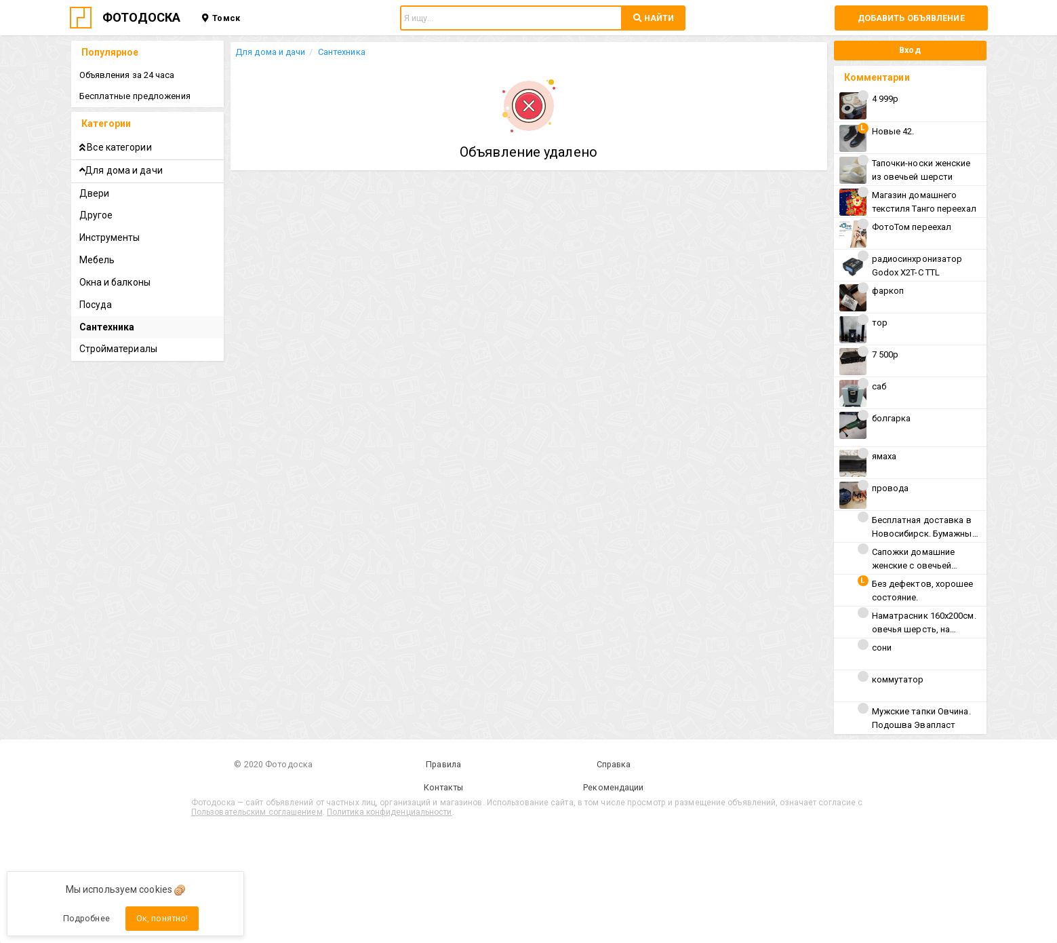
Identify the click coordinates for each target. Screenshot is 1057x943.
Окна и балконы (115, 282)
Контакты (444, 787)
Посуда (96, 304)
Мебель (97, 259)
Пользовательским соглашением (257, 812)
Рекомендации (613, 787)
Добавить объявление (911, 18)
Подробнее (86, 918)
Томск (220, 18)
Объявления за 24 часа (127, 75)
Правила (443, 764)
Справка (614, 764)
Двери (94, 193)
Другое (96, 215)
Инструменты (109, 237)
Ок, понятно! (162, 918)
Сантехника (341, 52)
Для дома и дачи (270, 52)
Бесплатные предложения (135, 96)
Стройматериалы (118, 348)
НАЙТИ (653, 18)
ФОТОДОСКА (141, 17)
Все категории (115, 147)
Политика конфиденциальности (389, 812)
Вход (909, 50)
